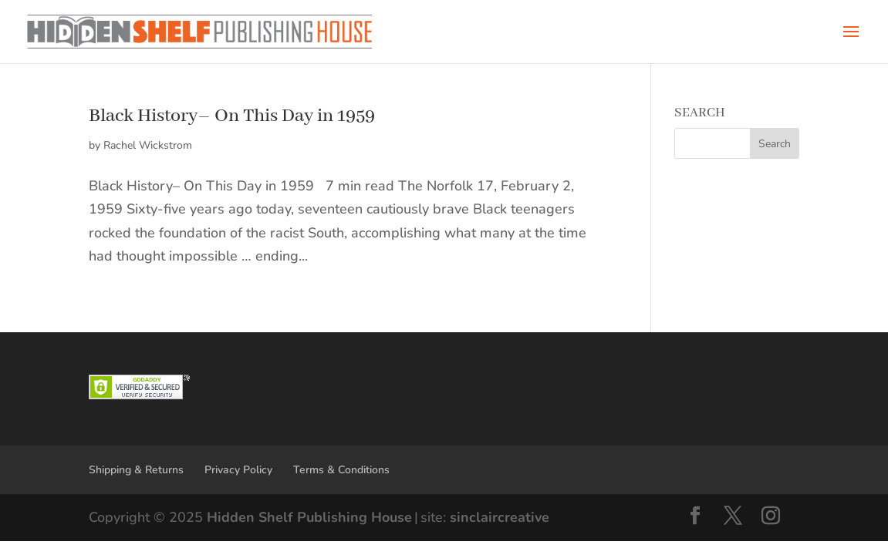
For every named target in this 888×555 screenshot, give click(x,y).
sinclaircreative (499, 517)
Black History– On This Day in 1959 (232, 116)
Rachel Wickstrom (147, 145)
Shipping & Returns (136, 469)
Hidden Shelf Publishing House (309, 517)
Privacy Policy (238, 469)
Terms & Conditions (341, 469)
